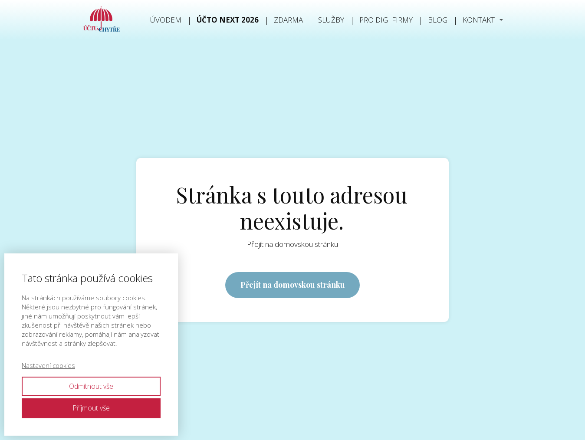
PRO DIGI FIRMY (386, 20)
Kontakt (479, 20)
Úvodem (165, 20)
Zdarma (288, 20)
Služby (331, 20)
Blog (437, 20)
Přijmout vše (91, 408)
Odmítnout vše (91, 386)
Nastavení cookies (48, 365)
